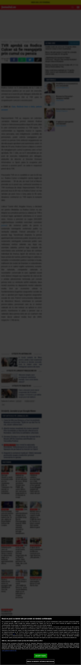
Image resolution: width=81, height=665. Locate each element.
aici (14, 634)
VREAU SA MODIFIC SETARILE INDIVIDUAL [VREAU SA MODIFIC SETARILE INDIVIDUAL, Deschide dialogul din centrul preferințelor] (40, 661)
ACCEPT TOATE (40, 656)
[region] (40, 640)
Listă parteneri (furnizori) (9, 650)
